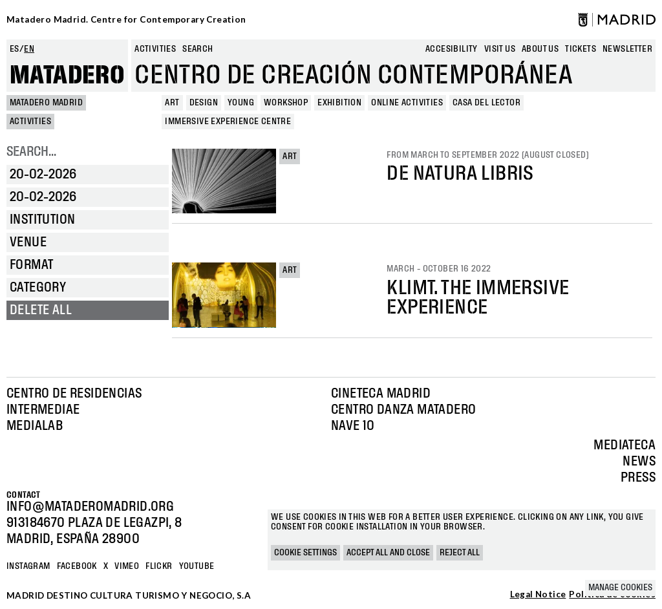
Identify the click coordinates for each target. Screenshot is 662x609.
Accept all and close (388, 552)
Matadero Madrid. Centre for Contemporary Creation (126, 19)
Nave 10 (353, 426)
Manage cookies (620, 587)
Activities (155, 49)
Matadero (67, 76)
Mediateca (624, 445)
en (29, 49)
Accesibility (451, 49)
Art (290, 156)
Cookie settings (305, 552)
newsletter (627, 49)
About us (540, 49)
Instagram (28, 566)
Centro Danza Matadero (403, 409)
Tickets (580, 49)
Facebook (77, 566)
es (14, 49)
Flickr (158, 566)
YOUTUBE (197, 566)
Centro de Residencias (74, 393)
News (639, 461)
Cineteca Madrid (381, 393)
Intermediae (43, 409)
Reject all (460, 552)
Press (638, 477)
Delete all (41, 310)
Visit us (499, 49)
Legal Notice (538, 594)
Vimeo (126, 566)
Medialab (34, 426)
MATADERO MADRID (46, 102)
